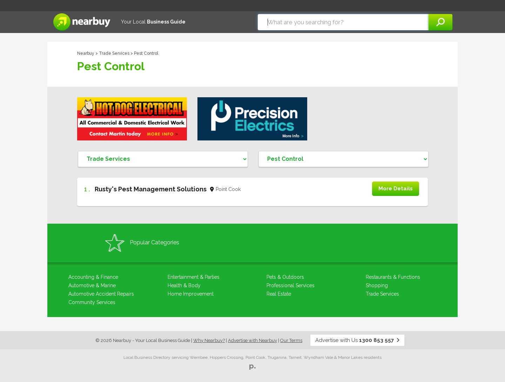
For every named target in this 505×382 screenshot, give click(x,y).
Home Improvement (191, 294)
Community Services (91, 302)
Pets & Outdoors (285, 277)
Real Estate (279, 294)
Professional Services (291, 285)
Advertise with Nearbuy (252, 340)
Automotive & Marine (92, 285)
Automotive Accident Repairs (101, 294)
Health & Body (184, 285)
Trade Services (114, 53)
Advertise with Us (357, 340)
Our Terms (291, 340)
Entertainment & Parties (194, 277)
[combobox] (343, 22)
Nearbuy (85, 53)
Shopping (377, 285)
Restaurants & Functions (393, 277)
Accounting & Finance (93, 277)
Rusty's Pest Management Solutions (151, 189)
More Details (395, 188)
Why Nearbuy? (209, 340)
